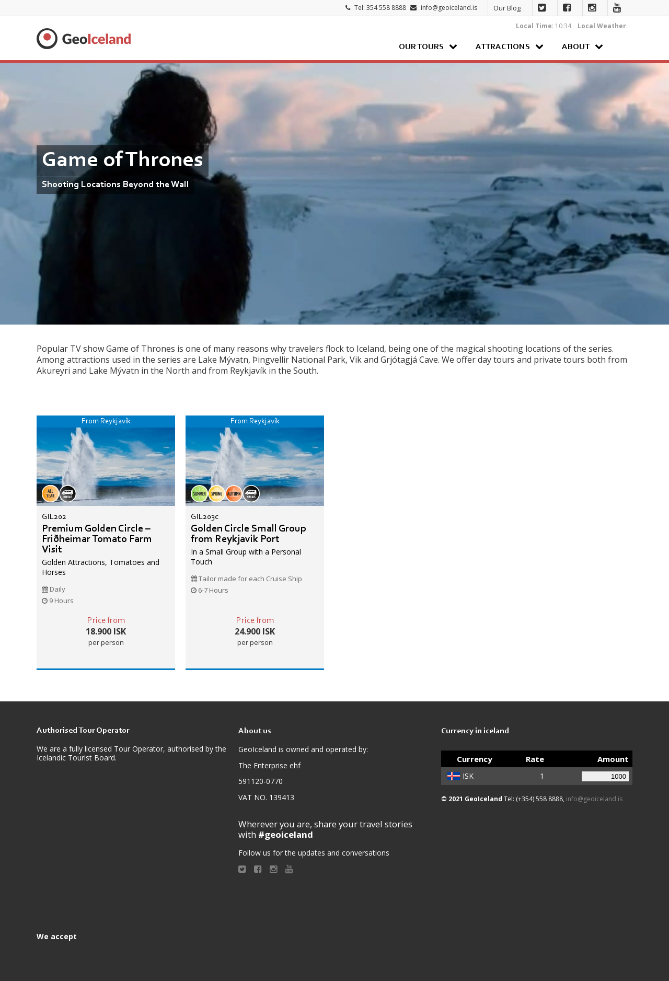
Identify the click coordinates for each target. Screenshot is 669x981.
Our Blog (507, 8)
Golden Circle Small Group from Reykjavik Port (248, 534)
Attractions (503, 47)
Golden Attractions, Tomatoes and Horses (100, 566)
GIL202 (54, 517)
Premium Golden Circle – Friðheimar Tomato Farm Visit (97, 539)
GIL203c (204, 517)
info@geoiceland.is (449, 7)
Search (621, 46)
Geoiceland (84, 38)
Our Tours (421, 47)
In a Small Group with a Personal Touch (246, 556)
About (576, 47)
